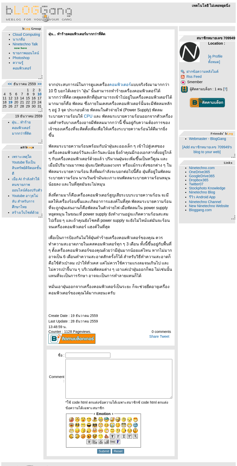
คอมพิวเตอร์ (109, 84)
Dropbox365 (200, 180)
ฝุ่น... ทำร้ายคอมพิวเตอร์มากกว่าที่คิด (20, 149)
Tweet (166, 317)
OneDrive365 (201, 172)
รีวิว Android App (204, 197)
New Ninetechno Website (211, 206)
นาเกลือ (17, 43)
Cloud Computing (20, 36)
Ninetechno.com (203, 168)
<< (9, 100)
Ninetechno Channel (207, 202)
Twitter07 (198, 184)
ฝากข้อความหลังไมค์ (201, 71)
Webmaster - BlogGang (209, 139)
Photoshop (19, 71)
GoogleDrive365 (203, 176)
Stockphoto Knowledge (209, 188)
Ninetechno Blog (204, 192)
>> (29, 100)
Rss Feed (193, 77)
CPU (150, 110)
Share (155, 317)
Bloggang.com (202, 210)
